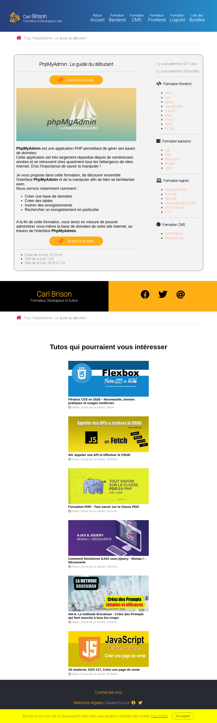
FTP (168, 212)
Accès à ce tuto (80, 80)
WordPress (174, 233)
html (168, 93)
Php (168, 154)
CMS (137, 18)
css (168, 97)
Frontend (157, 18)
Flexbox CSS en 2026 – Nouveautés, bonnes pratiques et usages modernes (101, 401)
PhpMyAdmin (175, 189)
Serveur (171, 198)
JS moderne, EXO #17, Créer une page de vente (104, 669)
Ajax (168, 115)
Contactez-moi (108, 692)
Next (168, 124)
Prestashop (174, 238)
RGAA (170, 128)
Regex (170, 163)
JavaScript (174, 106)
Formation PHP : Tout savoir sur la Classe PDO (103, 506)
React (170, 119)
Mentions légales (89, 703)
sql (167, 150)
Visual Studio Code (180, 203)
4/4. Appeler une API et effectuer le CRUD (99, 455)
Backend (117, 18)
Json (169, 168)
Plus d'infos (159, 716)
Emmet (170, 194)
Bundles (197, 18)
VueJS (170, 110)
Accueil (97, 18)
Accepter (183, 716)
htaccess (172, 159)
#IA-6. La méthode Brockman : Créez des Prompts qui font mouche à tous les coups (106, 615)
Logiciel (177, 18)
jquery (170, 102)
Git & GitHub (175, 207)
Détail (73, 407)
